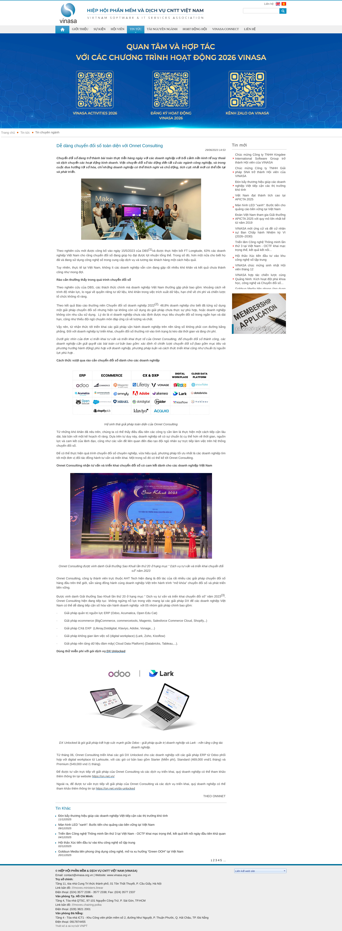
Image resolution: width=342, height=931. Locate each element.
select (285, 870)
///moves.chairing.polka (86, 904)
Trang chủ (8, 132)
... (224, 860)
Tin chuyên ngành (47, 132)
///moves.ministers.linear (87, 887)
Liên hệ (269, 3)
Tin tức (25, 132)
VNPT (84, 926)
